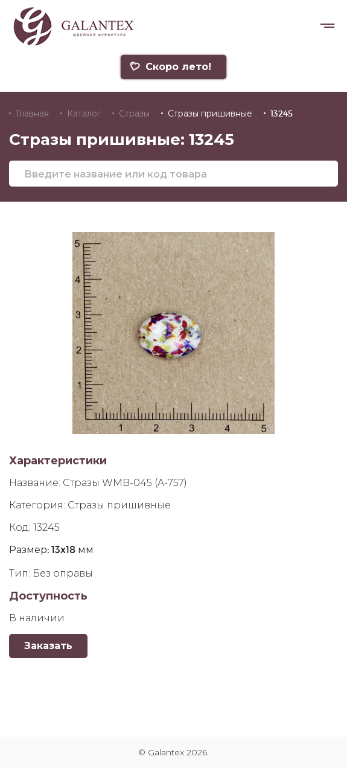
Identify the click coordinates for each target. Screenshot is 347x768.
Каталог (84, 113)
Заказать (48, 645)
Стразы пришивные (210, 113)
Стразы (134, 113)
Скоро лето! (170, 66)
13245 (281, 113)
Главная (32, 113)
